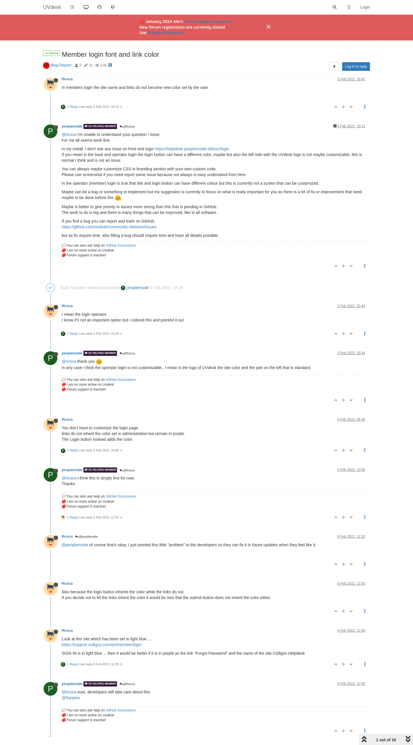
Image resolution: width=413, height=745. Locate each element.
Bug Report (61, 65)
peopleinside (72, 126)
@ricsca (69, 134)
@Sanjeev (71, 697)
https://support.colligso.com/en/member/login (101, 644)
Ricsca (67, 79)
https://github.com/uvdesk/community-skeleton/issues (109, 227)
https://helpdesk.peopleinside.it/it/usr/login (192, 149)
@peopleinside (86, 536)
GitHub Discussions (121, 245)
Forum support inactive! (208, 21)
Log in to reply (356, 67)
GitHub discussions (166, 32)
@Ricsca (127, 126)
